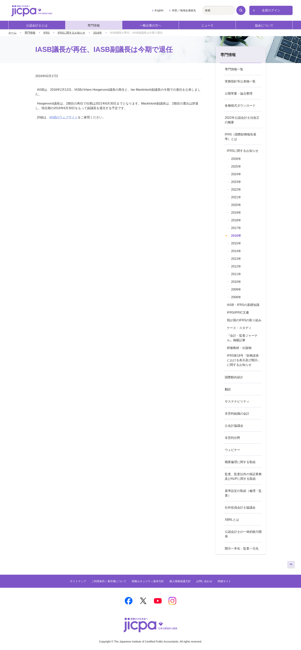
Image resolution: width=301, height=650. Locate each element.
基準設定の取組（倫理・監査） (243, 493)
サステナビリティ (237, 401)
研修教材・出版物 (239, 347)
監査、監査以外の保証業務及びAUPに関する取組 (243, 476)
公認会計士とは (37, 25)
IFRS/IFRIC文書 (238, 312)
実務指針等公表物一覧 (240, 81)
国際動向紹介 (234, 377)
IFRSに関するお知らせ (71, 32)
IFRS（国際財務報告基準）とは (240, 137)
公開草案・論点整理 (238, 93)
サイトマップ (78, 581)
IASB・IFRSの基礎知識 (243, 304)
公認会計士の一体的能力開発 (243, 534)
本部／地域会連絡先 (184, 10)
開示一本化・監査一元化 (242, 548)
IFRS (46, 32)
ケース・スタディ (239, 328)
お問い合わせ (204, 581)
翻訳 (228, 389)
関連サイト (224, 581)
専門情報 (94, 25)
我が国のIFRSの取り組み (244, 320)
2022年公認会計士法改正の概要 (242, 120)
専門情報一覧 (234, 69)
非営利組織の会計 (237, 413)
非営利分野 (232, 437)
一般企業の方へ (150, 25)
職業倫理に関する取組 (240, 462)
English (159, 10)
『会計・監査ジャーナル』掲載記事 (242, 338)
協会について (264, 25)
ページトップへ (291, 563)
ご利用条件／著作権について (108, 581)
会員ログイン (271, 10)
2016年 (97, 32)
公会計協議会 (234, 425)
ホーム (12, 32)
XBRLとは (232, 519)
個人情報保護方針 (180, 581)
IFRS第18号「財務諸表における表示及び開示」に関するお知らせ (244, 360)
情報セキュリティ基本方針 (148, 581)
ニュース (207, 25)
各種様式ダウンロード (240, 105)
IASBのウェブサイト (63, 117)
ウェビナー (232, 450)
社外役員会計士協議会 (240, 507)
